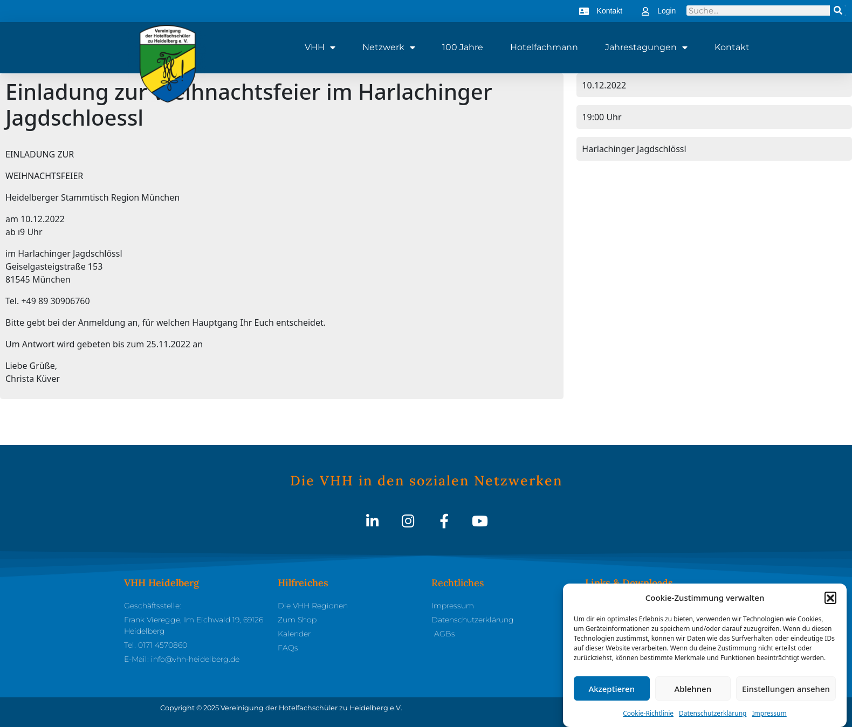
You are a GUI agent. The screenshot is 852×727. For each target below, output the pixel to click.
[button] (830, 597)
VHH (320, 47)
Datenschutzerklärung (712, 713)
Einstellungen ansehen (786, 688)
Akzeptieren (611, 688)
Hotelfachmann (544, 47)
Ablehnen (693, 688)
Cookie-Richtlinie (648, 713)
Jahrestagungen (646, 47)
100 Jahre (462, 47)
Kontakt (732, 47)
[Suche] (838, 10)
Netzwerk (388, 47)
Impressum (769, 713)
